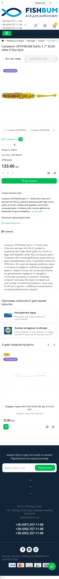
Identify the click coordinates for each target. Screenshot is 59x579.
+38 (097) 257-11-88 (12, 20)
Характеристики (38, 58)
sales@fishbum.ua (29, 517)
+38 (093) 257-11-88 (12, 27)
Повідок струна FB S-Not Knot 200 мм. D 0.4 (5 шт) (29, 408)
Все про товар (13, 58)
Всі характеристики (11, 223)
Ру (50, 3)
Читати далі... (37, 211)
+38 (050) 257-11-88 (12, 24)
